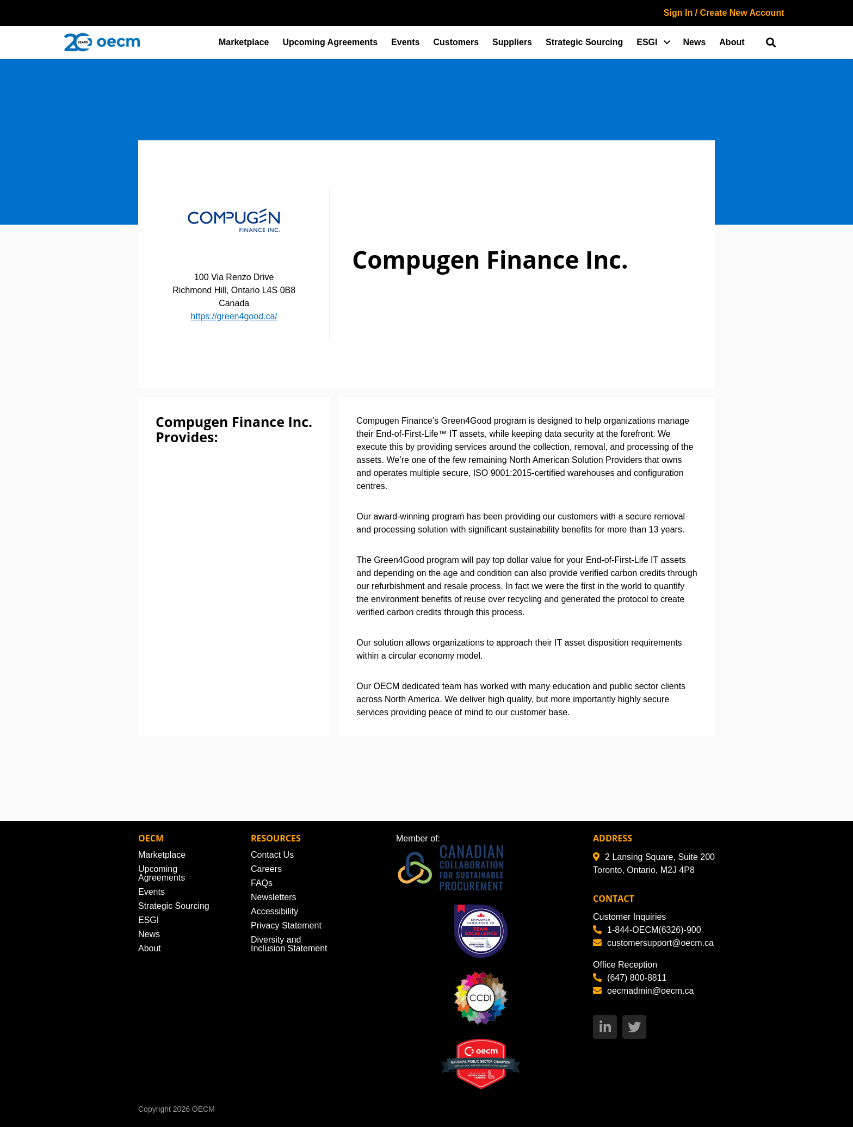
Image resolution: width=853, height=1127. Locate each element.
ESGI (646, 42)
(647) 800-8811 (629, 977)
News (694, 42)
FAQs (262, 883)
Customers (456, 42)
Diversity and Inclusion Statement (289, 944)
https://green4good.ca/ (234, 316)
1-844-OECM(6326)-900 (647, 929)
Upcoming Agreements (330, 42)
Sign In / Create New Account (724, 12)
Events (405, 42)
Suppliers (512, 42)
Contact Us (272, 854)
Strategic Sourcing (584, 42)
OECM (203, 1109)
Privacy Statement (286, 925)
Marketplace (244, 42)
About (731, 42)
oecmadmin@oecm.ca (643, 990)
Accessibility (274, 911)
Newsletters (273, 897)
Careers (266, 869)
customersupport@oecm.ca (653, 943)
